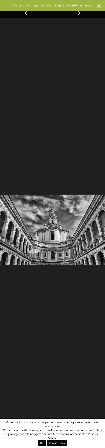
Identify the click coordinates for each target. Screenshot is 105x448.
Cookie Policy (57, 443)
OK (42, 443)
